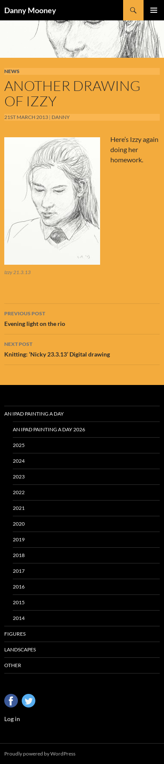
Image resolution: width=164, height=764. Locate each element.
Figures (15, 634)
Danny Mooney (30, 10)
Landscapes (20, 649)
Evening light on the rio (82, 317)
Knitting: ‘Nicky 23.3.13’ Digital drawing (82, 348)
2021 (19, 508)
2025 (19, 445)
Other (12, 665)
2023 (19, 476)
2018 (19, 555)
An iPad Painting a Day (34, 413)
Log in (12, 718)
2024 (19, 461)
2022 (19, 492)
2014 (19, 618)
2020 (19, 524)
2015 (19, 602)
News (12, 71)
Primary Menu (154, 10)
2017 (19, 571)
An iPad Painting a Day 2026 (49, 429)
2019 (19, 539)
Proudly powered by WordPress (39, 753)
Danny (61, 117)
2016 (19, 586)
